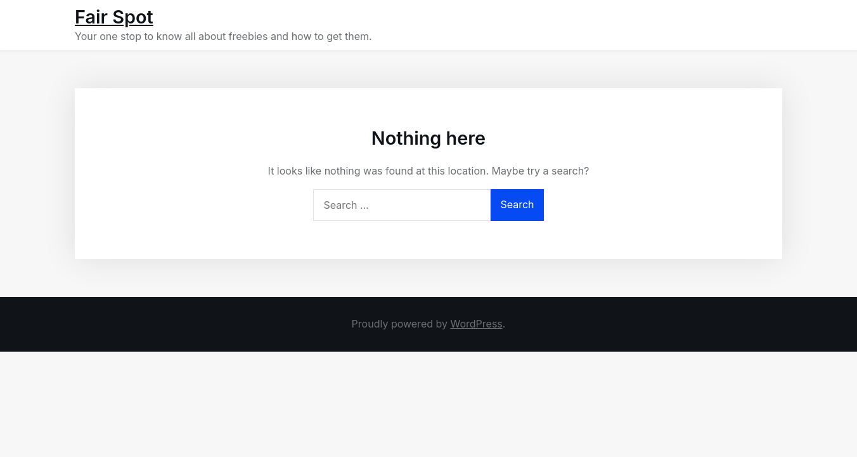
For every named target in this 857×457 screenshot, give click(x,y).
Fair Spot (114, 17)
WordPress (476, 323)
